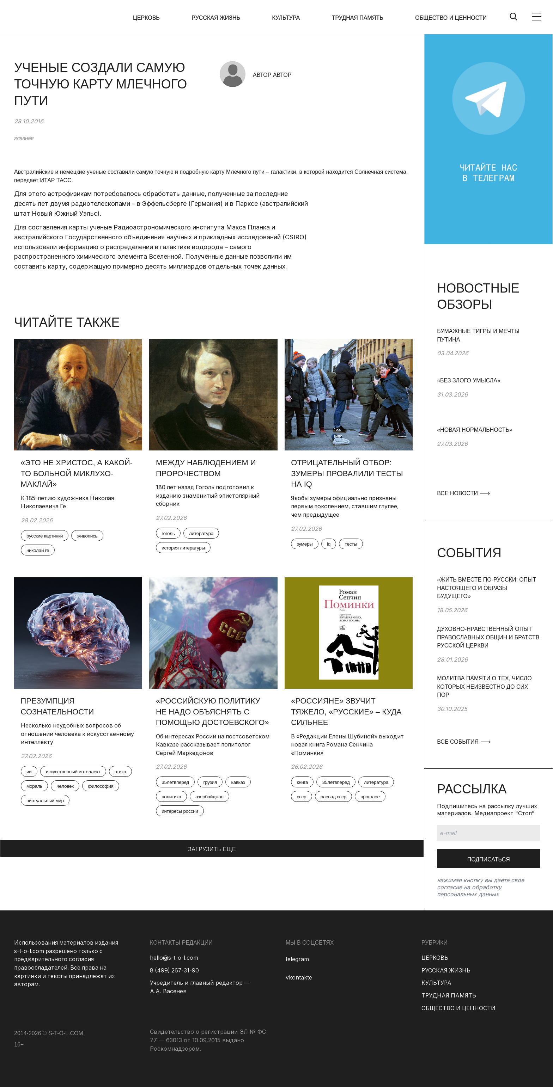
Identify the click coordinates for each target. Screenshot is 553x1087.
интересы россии (181, 813)
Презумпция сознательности (58, 707)
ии (29, 772)
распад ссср (335, 798)
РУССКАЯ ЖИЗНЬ (217, 18)
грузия (212, 783)
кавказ (241, 783)
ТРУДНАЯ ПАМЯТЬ (358, 18)
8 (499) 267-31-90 (175, 970)
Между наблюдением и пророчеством (206, 468)
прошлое (373, 798)
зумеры (306, 545)
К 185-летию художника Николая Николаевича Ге (68, 502)
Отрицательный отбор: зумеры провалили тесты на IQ (348, 473)
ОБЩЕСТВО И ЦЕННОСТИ (451, 18)
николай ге (38, 551)
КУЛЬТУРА (287, 18)
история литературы (184, 549)
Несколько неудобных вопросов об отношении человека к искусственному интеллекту (72, 734)
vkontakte (299, 977)
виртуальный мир (87, 802)
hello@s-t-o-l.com (174, 957)
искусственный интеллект (75, 772)
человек (93, 787)
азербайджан (211, 798)
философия (40, 802)
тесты (353, 545)
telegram (297, 959)
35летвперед (176, 783)
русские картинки (46, 536)
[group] (488, 351)
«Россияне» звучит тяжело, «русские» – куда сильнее (347, 712)
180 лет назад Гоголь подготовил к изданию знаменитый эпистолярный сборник (208, 496)
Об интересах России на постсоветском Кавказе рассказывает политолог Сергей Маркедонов (211, 745)
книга (303, 783)
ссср (302, 798)
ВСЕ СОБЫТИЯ (463, 742)
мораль (62, 787)
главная (24, 138)
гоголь (169, 534)
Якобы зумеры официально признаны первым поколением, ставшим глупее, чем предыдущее (347, 506)
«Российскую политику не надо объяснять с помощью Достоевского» (213, 712)
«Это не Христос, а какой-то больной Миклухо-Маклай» (77, 473)
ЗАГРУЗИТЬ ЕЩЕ (212, 851)
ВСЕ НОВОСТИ (463, 493)
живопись (89, 536)
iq (330, 545)
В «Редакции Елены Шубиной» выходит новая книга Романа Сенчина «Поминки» (347, 745)
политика (172, 798)
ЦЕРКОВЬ (148, 18)
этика (33, 787)
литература (203, 534)
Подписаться (488, 859)
